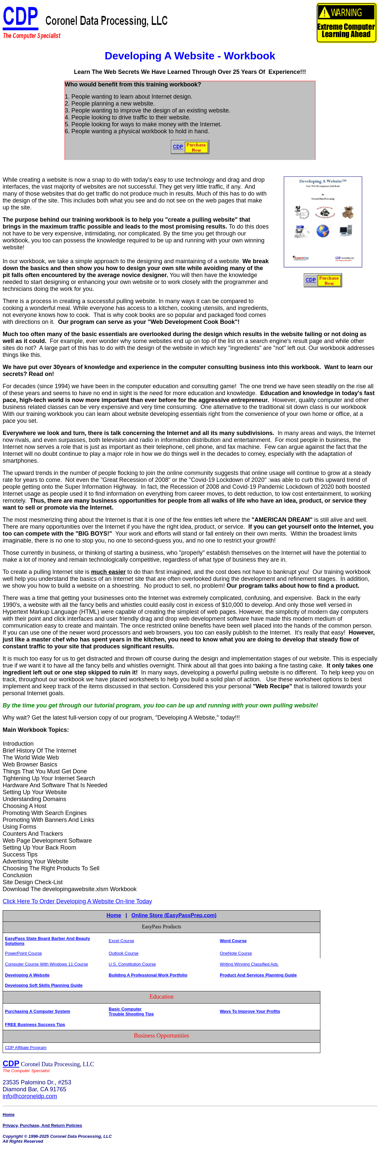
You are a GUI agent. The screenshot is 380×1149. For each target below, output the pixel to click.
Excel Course (121, 940)
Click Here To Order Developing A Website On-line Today (77, 901)
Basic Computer (125, 1009)
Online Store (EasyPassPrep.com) (174, 915)
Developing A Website (27, 975)
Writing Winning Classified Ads (249, 964)
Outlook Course (123, 953)
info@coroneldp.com (30, 1096)
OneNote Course (236, 953)
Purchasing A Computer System (37, 1011)
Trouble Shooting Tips (131, 1013)
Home (113, 915)
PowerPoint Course (23, 953)
